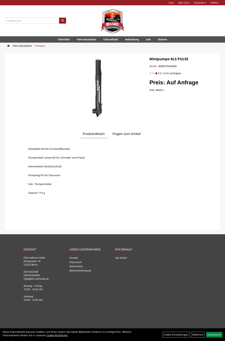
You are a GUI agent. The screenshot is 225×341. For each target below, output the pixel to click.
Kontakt (73, 257)
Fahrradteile (110, 39)
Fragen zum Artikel (126, 134)
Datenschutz (76, 266)
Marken (162, 39)
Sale (148, 39)
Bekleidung (132, 39)
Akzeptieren (214, 334)
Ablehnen (198, 334)
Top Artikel (121, 257)
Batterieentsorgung (80, 270)
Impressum (75, 262)
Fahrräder (64, 39)
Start (171, 2)
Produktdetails (94, 134)
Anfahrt (214, 2)
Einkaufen (200, 2)
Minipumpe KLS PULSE (168, 59)
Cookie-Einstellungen (175, 334)
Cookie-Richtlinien (57, 335)
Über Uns (184, 2)
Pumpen (40, 45)
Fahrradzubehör (86, 39)
